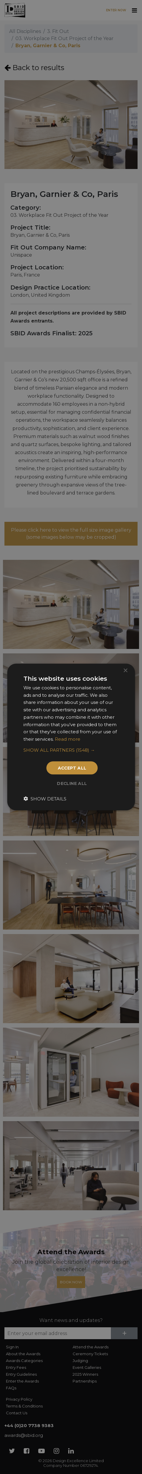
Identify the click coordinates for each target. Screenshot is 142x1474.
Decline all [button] (72, 783)
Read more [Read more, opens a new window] (67, 739)
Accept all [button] (72, 767)
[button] (71, 750)
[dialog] (71, 737)
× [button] (125, 670)
